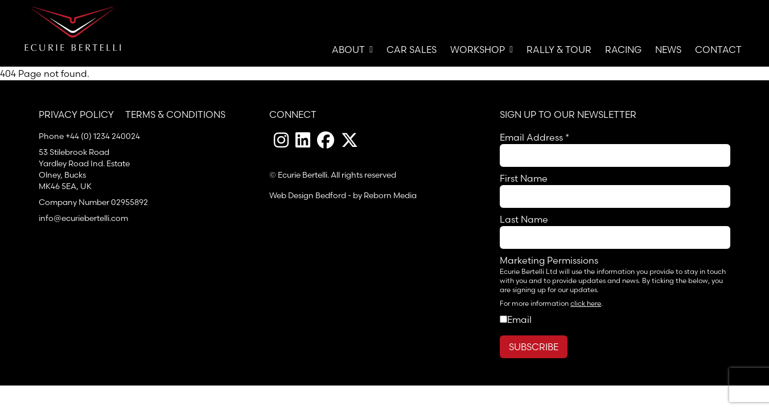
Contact (718, 49)
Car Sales (411, 49)
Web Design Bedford (307, 195)
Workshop (481, 49)
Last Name (524, 219)
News (668, 49)
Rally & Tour (559, 49)
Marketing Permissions (549, 260)
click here (585, 303)
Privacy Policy (76, 114)
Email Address (534, 137)
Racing (623, 49)
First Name (524, 178)
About (352, 49)
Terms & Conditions (175, 114)
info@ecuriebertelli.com (83, 218)
